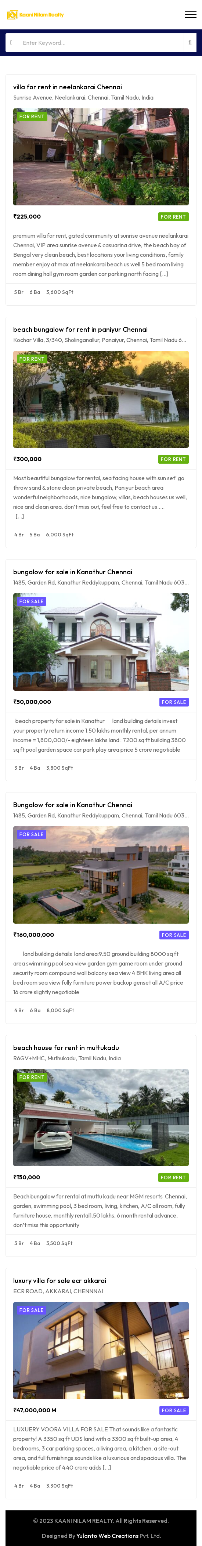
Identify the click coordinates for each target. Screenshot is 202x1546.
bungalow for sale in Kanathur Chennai (72, 572)
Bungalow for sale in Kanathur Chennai (72, 805)
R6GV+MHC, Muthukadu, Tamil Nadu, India (67, 1058)
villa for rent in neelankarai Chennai (67, 87)
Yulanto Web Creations (107, 1535)
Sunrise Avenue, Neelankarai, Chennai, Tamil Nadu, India (83, 97)
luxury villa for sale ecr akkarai (59, 1280)
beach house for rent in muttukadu (66, 1047)
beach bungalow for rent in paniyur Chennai (80, 329)
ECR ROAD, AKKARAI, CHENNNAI (58, 1291)
